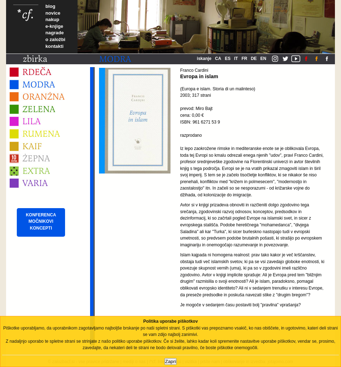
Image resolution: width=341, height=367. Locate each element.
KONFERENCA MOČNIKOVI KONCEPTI (41, 221)
